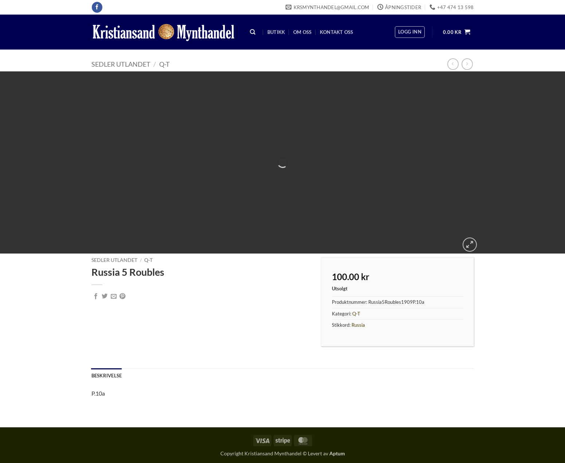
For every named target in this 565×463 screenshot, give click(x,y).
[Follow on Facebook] (97, 7)
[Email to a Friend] (114, 296)
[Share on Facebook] (96, 296)
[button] (410, 32)
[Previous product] (467, 64)
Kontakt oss (336, 32)
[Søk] (253, 32)
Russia (358, 325)
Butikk (276, 32)
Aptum (337, 453)
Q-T (164, 64)
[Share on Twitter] (104, 296)
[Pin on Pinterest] (122, 296)
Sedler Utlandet (120, 64)
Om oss (302, 32)
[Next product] (453, 64)
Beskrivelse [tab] (106, 375)
